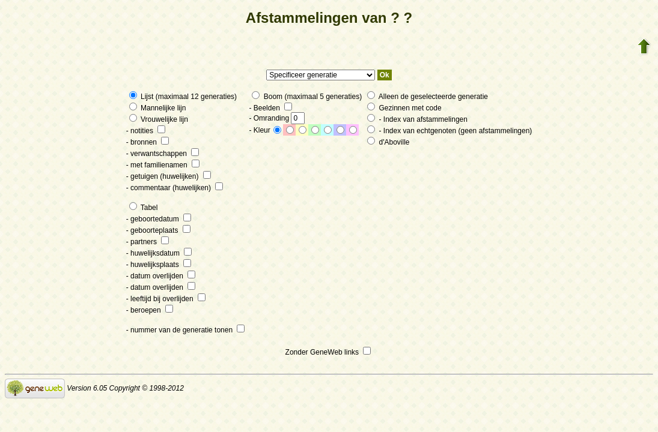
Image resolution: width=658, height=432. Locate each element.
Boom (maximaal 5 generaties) (307, 96)
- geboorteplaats (158, 230)
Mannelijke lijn (157, 108)
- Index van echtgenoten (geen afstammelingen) (449, 131)
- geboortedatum (158, 219)
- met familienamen (163, 165)
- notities (146, 131)
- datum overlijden (161, 276)
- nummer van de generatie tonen (185, 330)
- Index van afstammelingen (417, 119)
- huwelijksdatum (159, 253)
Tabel (143, 207)
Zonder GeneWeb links (328, 352)
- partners (147, 242)
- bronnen (147, 142)
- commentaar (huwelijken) (175, 188)
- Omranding (277, 118)
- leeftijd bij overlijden (166, 299)
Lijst (142, 96)
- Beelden (270, 108)
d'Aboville (388, 142)
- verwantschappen (163, 153)
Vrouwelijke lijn (158, 119)
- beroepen (149, 310)
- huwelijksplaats (158, 264)
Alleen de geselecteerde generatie (427, 96)
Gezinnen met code (404, 108)
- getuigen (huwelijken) (168, 176)
